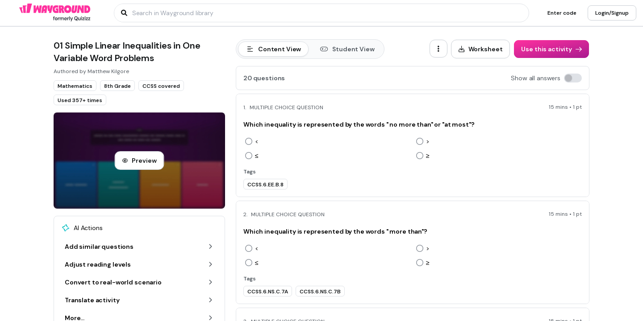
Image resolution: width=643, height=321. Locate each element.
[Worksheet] (480, 49)
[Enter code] (562, 13)
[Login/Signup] (612, 13)
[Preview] (139, 160)
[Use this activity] (551, 49)
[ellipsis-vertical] (438, 49)
